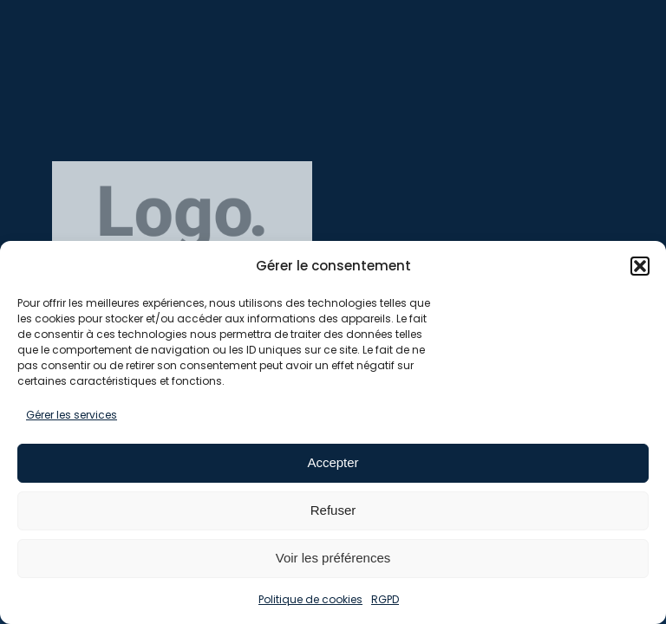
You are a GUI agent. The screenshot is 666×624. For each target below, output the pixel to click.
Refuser (333, 510)
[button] (640, 266)
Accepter (332, 462)
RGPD (385, 599)
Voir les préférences (333, 557)
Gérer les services (71, 414)
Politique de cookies (310, 599)
